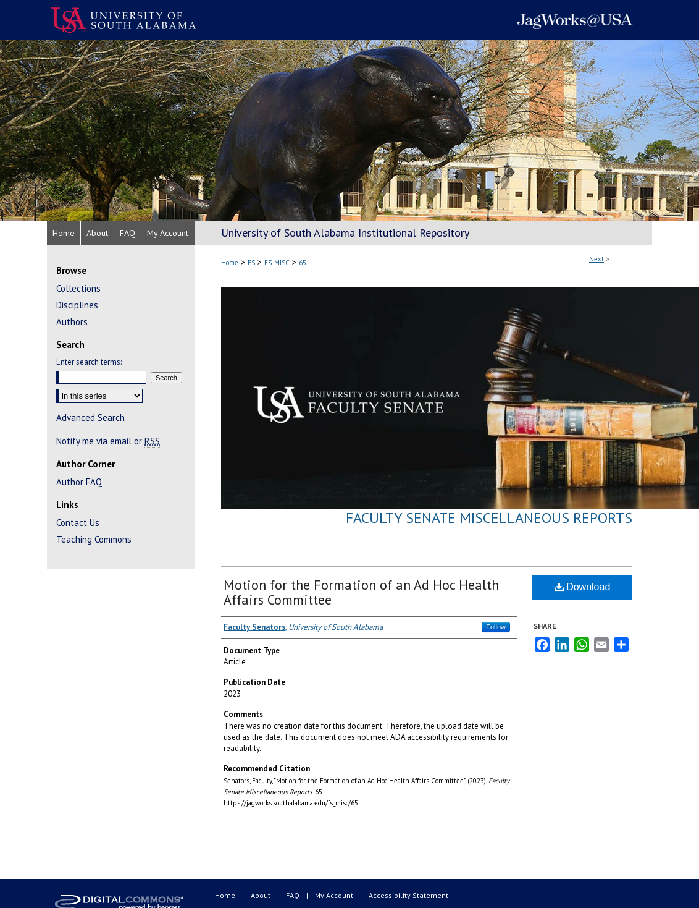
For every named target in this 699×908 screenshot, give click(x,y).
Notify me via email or (108, 441)
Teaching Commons (94, 539)
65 (302, 262)
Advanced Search (90, 417)
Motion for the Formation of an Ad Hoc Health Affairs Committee (361, 592)
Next (596, 259)
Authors (72, 322)
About (261, 895)
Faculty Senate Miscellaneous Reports (489, 517)
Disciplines (77, 305)
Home (229, 262)
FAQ (293, 895)
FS (251, 262)
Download (583, 587)
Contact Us (77, 522)
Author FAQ (79, 482)
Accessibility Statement (408, 895)
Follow (496, 626)
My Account (335, 895)
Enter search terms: (89, 362)
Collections (78, 288)
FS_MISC (277, 262)
